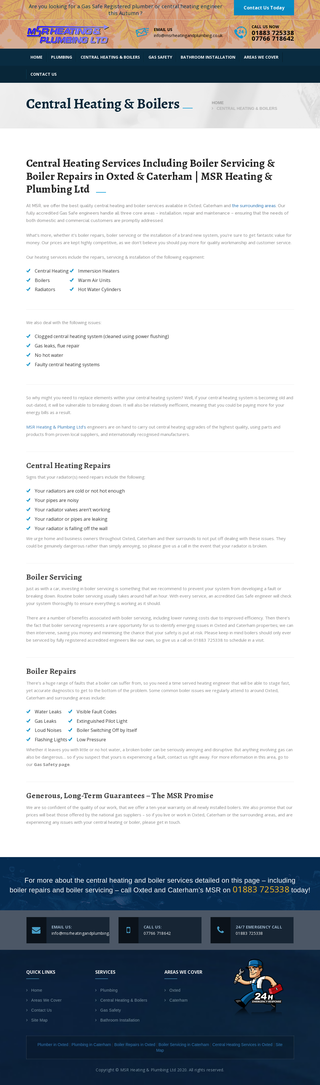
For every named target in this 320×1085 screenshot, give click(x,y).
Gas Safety (160, 57)
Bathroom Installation (208, 57)
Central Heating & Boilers (110, 57)
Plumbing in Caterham (91, 1044)
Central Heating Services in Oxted (242, 1044)
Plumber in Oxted (52, 1044)
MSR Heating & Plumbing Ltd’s (56, 427)
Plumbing (61, 57)
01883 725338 (261, 889)
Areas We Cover (261, 57)
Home (36, 57)
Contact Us (43, 74)
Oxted (175, 990)
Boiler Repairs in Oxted (134, 1044)
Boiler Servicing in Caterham (183, 1044)
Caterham (179, 1000)
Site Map (39, 1020)
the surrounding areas (254, 205)
